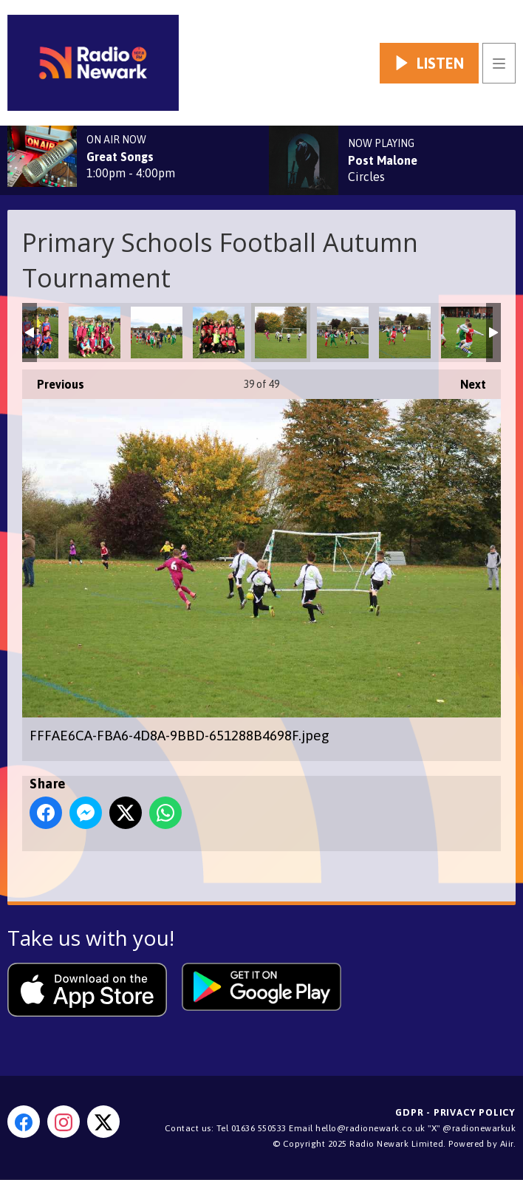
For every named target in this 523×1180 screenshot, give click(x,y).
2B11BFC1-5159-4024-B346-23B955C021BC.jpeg (343, 332)
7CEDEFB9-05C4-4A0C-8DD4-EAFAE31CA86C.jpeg (405, 332)
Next (465, 380)
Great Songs (120, 156)
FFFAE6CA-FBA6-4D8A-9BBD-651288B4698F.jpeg (281, 332)
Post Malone (382, 160)
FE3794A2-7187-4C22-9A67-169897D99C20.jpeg (219, 332)
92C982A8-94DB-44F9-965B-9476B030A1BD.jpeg (467, 332)
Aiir (506, 1144)
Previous (53, 380)
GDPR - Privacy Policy (455, 1112)
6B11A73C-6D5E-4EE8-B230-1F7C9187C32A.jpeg (94, 332)
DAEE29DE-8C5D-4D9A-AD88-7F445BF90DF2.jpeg (156, 332)
